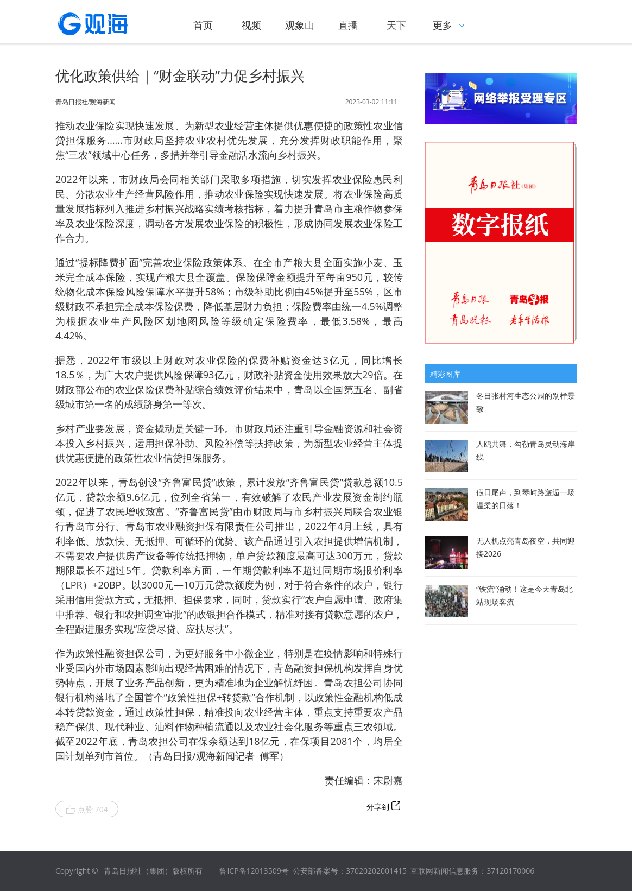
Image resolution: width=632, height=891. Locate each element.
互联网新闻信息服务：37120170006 (472, 870)
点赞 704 (87, 809)
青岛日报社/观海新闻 (85, 102)
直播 (348, 24)
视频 (251, 24)
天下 (396, 24)
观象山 (299, 24)
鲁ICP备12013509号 (253, 870)
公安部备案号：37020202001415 (350, 870)
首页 (203, 24)
